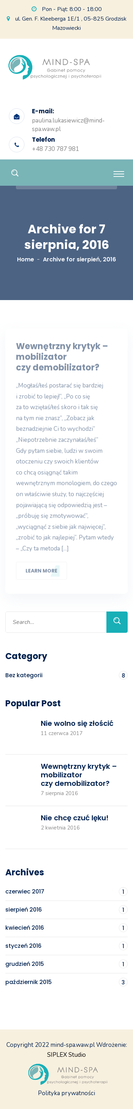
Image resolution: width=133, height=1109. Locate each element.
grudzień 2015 (66, 963)
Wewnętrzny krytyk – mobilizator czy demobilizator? (62, 359)
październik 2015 (66, 982)
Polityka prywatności (66, 1093)
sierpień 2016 (66, 909)
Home (25, 259)
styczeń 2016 (66, 945)
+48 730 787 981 (55, 149)
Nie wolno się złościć (77, 723)
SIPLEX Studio (66, 1055)
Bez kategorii (66, 675)
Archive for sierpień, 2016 (79, 259)
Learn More (41, 572)
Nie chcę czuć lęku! (75, 818)
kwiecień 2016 (66, 927)
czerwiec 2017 (66, 891)
